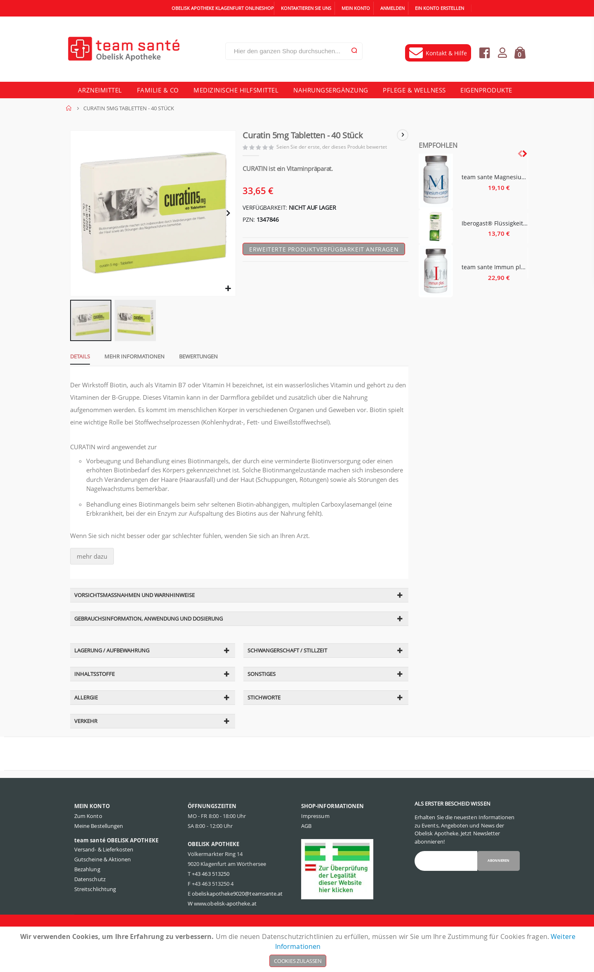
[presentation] (524, 154)
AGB (306, 847)
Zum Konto (88, 838)
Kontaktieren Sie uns (306, 8)
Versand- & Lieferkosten (104, 871)
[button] (227, 291)
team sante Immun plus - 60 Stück (495, 267)
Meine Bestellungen (98, 847)
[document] (297, 949)
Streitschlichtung (95, 911)
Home (69, 108)
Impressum (315, 838)
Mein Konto (356, 8)
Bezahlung (87, 891)
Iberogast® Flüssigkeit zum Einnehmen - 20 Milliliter (495, 223)
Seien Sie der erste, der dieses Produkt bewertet (334, 148)
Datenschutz (90, 901)
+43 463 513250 (210, 895)
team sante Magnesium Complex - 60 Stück (495, 177)
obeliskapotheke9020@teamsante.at (237, 915)
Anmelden (392, 8)
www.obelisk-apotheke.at (225, 925)
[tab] (76, 360)
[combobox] (294, 51)
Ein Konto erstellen (439, 8)
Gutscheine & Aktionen (102, 881)
